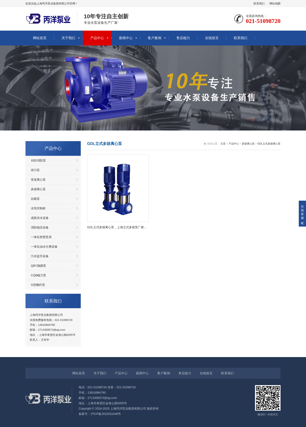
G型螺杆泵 (38, 285)
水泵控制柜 (38, 208)
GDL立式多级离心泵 (268, 143)
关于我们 (68, 38)
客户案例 (154, 38)
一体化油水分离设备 (44, 246)
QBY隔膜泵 (38, 265)
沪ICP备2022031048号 (106, 414)
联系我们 (259, 3)
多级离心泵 (38, 189)
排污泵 (35, 170)
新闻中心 (126, 38)
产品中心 (97, 38)
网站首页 (40, 38)
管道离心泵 (38, 179)
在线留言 (212, 38)
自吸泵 (35, 198)
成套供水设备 (40, 218)
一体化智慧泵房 (41, 237)
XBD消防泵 (38, 160)
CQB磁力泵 (38, 275)
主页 (223, 143)
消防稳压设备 (40, 227)
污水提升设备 (40, 256)
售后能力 (183, 38)
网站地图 (274, 3)
